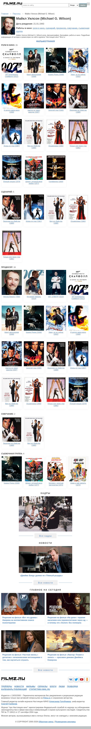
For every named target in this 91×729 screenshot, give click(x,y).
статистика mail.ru (39, 689)
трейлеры (6, 686)
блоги (53, 686)
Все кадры (45, 536)
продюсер (61, 28)
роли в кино (39, 28)
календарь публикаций (14, 689)
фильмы (30, 686)
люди (62, 686)
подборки (72, 686)
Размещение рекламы (65, 722)
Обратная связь (46, 722)
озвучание (72, 28)
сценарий (50, 28)
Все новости (45, 583)
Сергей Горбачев (9, 704)
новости (19, 686)
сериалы (42, 686)
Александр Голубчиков (60, 701)
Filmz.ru (46, 698)
